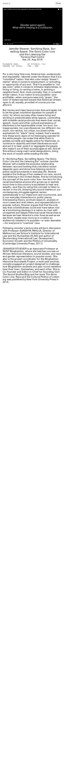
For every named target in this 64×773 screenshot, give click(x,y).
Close (58, 3)
